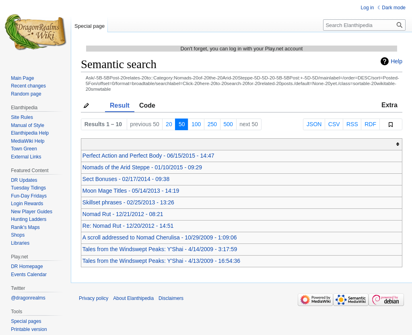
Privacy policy (93, 298)
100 (196, 124)
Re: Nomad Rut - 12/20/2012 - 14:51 (127, 226)
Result (120, 105)
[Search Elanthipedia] (364, 25)
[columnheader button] (241, 144)
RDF (370, 124)
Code (147, 105)
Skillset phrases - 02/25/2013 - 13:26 (128, 202)
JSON (314, 124)
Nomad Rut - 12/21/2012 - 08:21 (122, 214)
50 (182, 124)
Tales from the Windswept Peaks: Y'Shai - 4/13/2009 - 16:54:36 (161, 261)
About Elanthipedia (133, 298)
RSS (352, 124)
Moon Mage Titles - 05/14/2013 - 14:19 (130, 190)
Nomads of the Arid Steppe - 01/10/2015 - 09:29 (142, 167)
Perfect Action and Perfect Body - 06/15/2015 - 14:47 (148, 155)
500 (228, 124)
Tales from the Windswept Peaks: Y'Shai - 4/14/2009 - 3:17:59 (159, 249)
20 (169, 124)
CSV (334, 124)
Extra (389, 105)
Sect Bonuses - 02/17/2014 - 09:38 (125, 179)
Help (396, 61)
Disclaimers (171, 298)
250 (212, 124)
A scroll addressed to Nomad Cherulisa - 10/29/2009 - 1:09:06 (159, 237)
